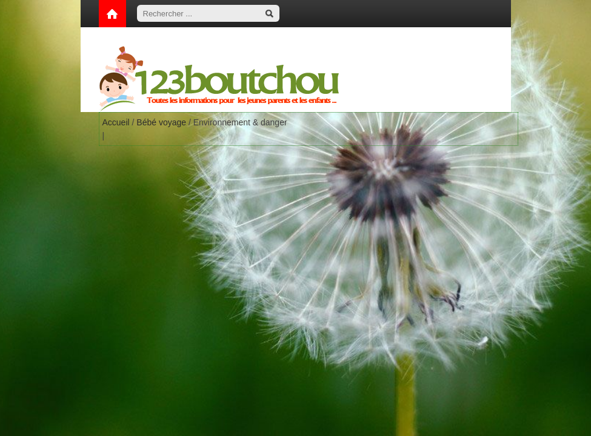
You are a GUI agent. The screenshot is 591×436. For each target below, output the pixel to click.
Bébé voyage (161, 122)
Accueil (116, 122)
